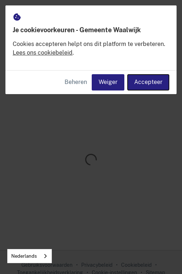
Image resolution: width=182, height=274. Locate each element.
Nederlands (24, 256)
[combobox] (29, 256)
